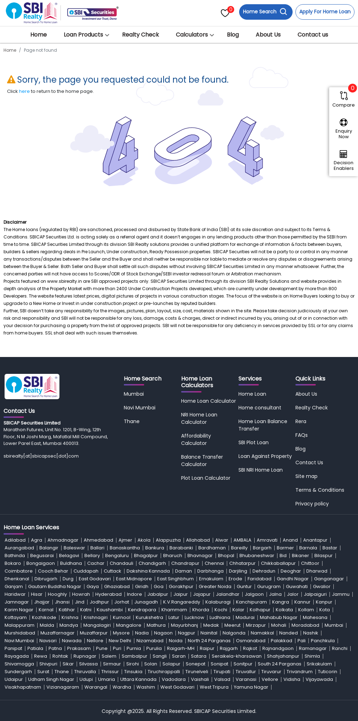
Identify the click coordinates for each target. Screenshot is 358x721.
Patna (55, 648)
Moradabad (305, 625)
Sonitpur (243, 664)
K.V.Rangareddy (181, 602)
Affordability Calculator (196, 439)
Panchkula (323, 640)
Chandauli (121, 563)
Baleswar (74, 547)
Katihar (67, 609)
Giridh (141, 586)
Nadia (142, 633)
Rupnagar (84, 656)
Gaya (93, 586)
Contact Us (309, 462)
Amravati (267, 540)
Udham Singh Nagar (51, 679)
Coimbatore (19, 571)
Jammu (341, 594)
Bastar (329, 547)
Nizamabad (150, 640)
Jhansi (62, 602)
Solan (150, 664)
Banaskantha (125, 547)
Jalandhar (227, 594)
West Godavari (177, 687)
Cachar (95, 563)
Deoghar (291, 571)
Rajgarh (229, 648)
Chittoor (310, 563)
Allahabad (198, 540)
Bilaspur (323, 555)
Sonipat (219, 664)
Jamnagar (17, 602)
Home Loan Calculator (208, 400)
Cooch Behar (53, 571)
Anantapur (315, 540)
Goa (159, 586)
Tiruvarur (271, 671)
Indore (134, 594)
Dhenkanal (17, 578)
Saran (179, 656)
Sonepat (195, 664)
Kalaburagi (218, 602)
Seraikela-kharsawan (237, 656)
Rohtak (60, 656)
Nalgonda (234, 633)
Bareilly (239, 547)
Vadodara (174, 679)
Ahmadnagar (62, 540)
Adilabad (15, 540)
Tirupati (221, 671)
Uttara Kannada (138, 679)
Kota (324, 609)
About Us (268, 35)
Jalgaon (254, 594)
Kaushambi (110, 609)
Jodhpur (99, 602)
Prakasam (79, 648)
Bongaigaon (40, 563)
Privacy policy (312, 503)
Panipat (13, 648)
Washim (145, 687)
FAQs (301, 435)
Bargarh (262, 547)
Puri (117, 648)
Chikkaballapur (278, 563)
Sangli (160, 656)
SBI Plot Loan (253, 442)
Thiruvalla (85, 671)
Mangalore (128, 625)
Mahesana (315, 617)
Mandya (68, 625)
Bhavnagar (200, 555)
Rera (300, 421)
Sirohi (132, 664)
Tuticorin (327, 671)
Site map (306, 476)
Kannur (302, 602)
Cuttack (112, 571)
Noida (176, 640)
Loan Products (83, 35)
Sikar (68, 664)
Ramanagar (313, 648)
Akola (144, 540)
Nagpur (186, 633)
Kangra (280, 602)
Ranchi (339, 648)
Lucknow (194, 617)
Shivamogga (19, 664)
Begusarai (42, 555)
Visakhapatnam (23, 687)
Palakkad (281, 640)
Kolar (238, 609)
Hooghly (57, 594)
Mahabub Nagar (279, 617)
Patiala (35, 648)
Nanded (288, 633)
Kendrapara (142, 609)
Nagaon (163, 633)
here (24, 91)
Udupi (86, 679)
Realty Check (140, 35)
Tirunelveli (196, 671)
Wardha (122, 687)
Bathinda (15, 555)
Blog (233, 35)
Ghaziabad (117, 586)
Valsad (222, 679)
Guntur (244, 586)
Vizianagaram (62, 687)
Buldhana (71, 563)
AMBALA (242, 540)
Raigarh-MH (180, 648)
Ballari (97, 547)
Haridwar (15, 594)
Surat (43, 671)
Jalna (275, 594)
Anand (290, 540)
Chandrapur (185, 563)
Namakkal (262, 633)
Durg (68, 578)
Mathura (156, 625)
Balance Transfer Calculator (202, 460)
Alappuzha (168, 540)
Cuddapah (85, 571)
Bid (283, 555)
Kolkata (284, 609)
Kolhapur (260, 609)
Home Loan (252, 393)
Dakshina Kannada (148, 571)
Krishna (70, 617)
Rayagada (17, 656)
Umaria (106, 679)
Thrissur (110, 671)
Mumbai (134, 393)
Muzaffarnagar (57, 633)
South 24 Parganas (279, 664)
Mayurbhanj (184, 625)
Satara (198, 656)
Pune (102, 648)
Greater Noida (215, 586)
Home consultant (259, 407)
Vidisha (291, 679)
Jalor (293, 594)
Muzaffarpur (94, 633)
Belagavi (69, 555)
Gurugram (269, 586)
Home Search (265, 11)
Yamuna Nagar (251, 687)
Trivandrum (300, 671)
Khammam (174, 609)
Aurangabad (19, 547)
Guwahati (297, 586)
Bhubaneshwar (256, 555)
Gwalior (322, 586)
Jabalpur (157, 594)
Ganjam (14, 586)
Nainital (208, 633)
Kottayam (16, 617)
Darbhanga (210, 571)
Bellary (92, 555)
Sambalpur (134, 656)
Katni (85, 609)
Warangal (95, 687)
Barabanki (181, 547)
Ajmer (125, 540)
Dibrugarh (45, 578)
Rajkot (250, 648)
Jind (79, 602)
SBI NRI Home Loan (260, 469)
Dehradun (263, 571)
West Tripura (214, 687)
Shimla (312, 656)
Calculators (192, 35)
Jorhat (121, 602)
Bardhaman (212, 547)
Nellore (95, 640)
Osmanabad (251, 640)
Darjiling (238, 571)
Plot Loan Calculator (205, 477)
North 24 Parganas (209, 640)
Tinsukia (133, 671)
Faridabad (259, 578)
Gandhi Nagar (293, 578)
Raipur (207, 648)
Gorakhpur (181, 586)
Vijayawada (319, 679)
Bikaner (300, 555)
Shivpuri (48, 664)
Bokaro (13, 563)
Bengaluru (117, 555)
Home (38, 35)
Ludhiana (220, 617)
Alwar (221, 540)
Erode (235, 578)
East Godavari (95, 578)
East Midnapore (134, 578)
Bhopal (226, 555)
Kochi (221, 609)
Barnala (308, 547)
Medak (211, 625)
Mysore (121, 633)
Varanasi (246, 679)
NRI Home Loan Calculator (199, 418)
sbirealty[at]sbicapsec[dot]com (41, 456)
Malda (47, 625)
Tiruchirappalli (164, 671)
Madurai (245, 617)
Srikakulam (319, 664)
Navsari (48, 640)
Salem (109, 656)
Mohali (278, 625)
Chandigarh (152, 563)
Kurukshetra (149, 617)
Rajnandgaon (278, 648)
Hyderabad (108, 594)
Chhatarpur (242, 563)
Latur (173, 617)
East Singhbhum (175, 578)
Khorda (200, 609)
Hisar (37, 594)
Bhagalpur (146, 555)
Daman (183, 571)
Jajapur (202, 594)
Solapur (171, 664)
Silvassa (88, 664)
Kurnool (121, 617)
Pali (302, 640)
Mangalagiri (97, 625)
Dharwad (316, 571)
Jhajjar (42, 602)
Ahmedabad (98, 540)
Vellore (270, 679)
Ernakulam (211, 578)
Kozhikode (44, 617)
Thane (132, 421)
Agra (36, 540)
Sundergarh (18, 671)
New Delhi (120, 640)
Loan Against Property (265, 456)
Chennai (214, 563)
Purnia (134, 648)
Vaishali (200, 679)
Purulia (154, 648)
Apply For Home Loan (325, 11)
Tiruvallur (246, 671)
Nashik (310, 633)
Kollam (306, 609)
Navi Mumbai (139, 407)
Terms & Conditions (319, 489)
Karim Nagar (19, 609)
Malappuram (19, 625)
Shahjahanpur (283, 656)
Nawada (72, 640)
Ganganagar (329, 578)
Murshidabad (20, 633)
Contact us (313, 35)
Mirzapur (256, 625)
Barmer (285, 547)
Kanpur (324, 602)
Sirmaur (112, 664)
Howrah (81, 594)
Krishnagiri (96, 617)
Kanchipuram (251, 602)
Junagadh (146, 602)
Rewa (40, 656)
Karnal (46, 609)
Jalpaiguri (315, 594)
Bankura (154, 547)
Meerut (232, 625)
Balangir (48, 547)
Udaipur (14, 679)
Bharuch (172, 555)
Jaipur (180, 594)
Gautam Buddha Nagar (54, 586)
